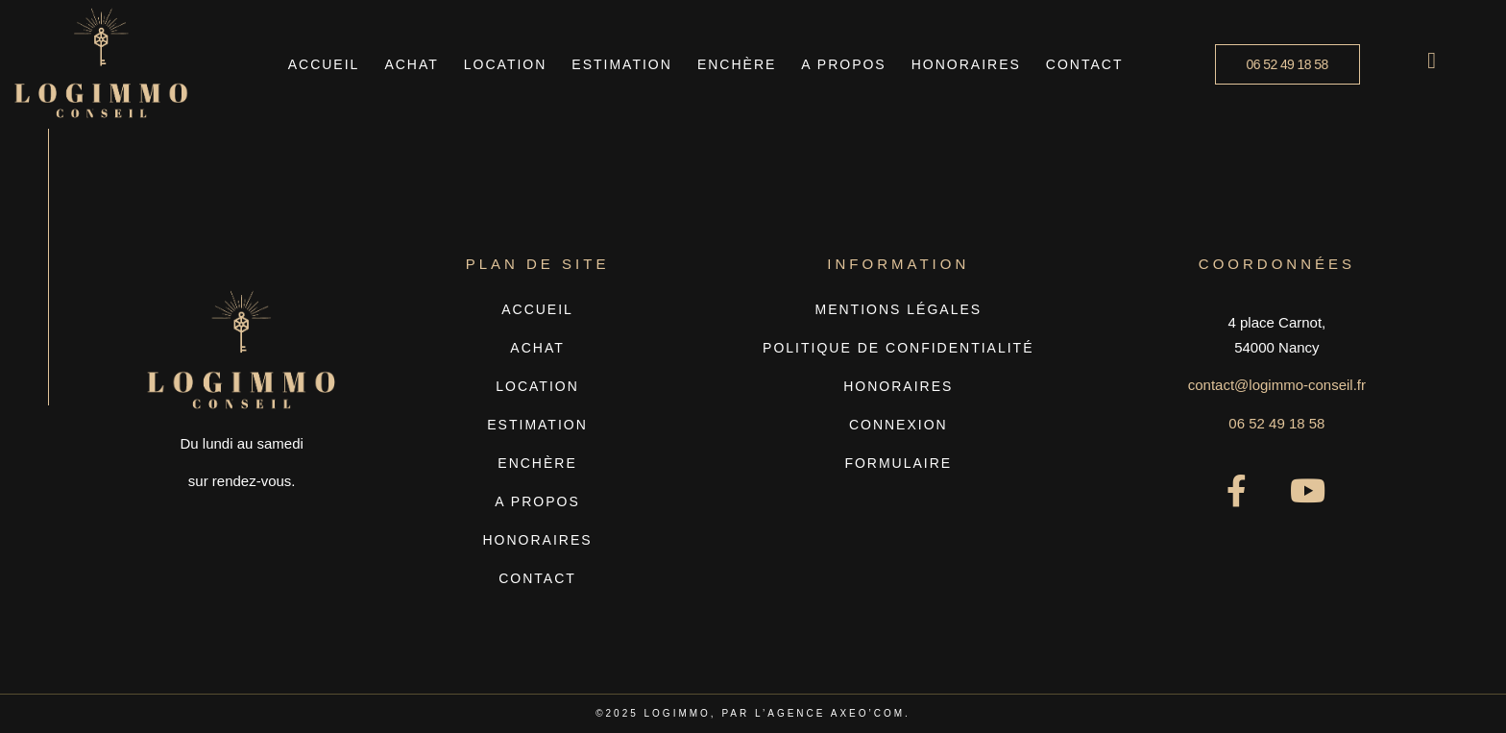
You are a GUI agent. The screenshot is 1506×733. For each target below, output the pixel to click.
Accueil (324, 64)
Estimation (621, 64)
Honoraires (966, 64)
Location (505, 64)
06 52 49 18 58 (1276, 423)
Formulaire (898, 463)
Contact (1085, 64)
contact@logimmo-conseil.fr (1277, 385)
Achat (411, 64)
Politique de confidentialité (898, 347)
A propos (843, 64)
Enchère (736, 64)
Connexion (898, 424)
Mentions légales (899, 309)
